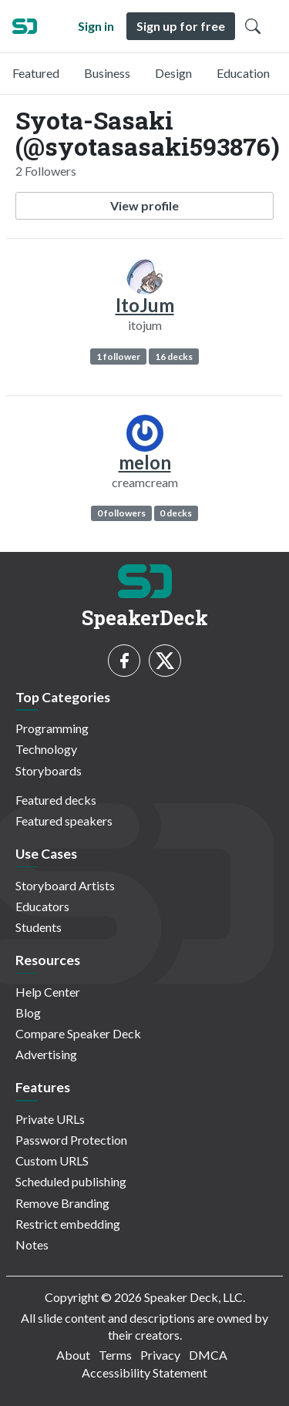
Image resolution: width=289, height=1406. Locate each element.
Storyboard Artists (65, 885)
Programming (52, 728)
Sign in (96, 25)
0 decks (176, 513)
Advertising (46, 1054)
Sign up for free (180, 25)
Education (243, 73)
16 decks (174, 356)
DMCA (208, 1354)
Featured (35, 73)
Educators (42, 906)
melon (145, 462)
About (73, 1354)
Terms (115, 1354)
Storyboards (48, 770)
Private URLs (50, 1119)
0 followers (121, 513)
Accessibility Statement (144, 1372)
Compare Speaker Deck (78, 1033)
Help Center (47, 991)
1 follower (118, 356)
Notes (32, 1244)
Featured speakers (64, 820)
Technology (46, 749)
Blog (28, 1012)
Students (38, 927)
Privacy (160, 1354)
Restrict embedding (67, 1223)
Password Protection (71, 1139)
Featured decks (55, 799)
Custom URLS (52, 1160)
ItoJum (145, 305)
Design (173, 73)
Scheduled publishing (70, 1181)
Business (107, 73)
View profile (144, 205)
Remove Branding (62, 1203)
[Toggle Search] (253, 26)
